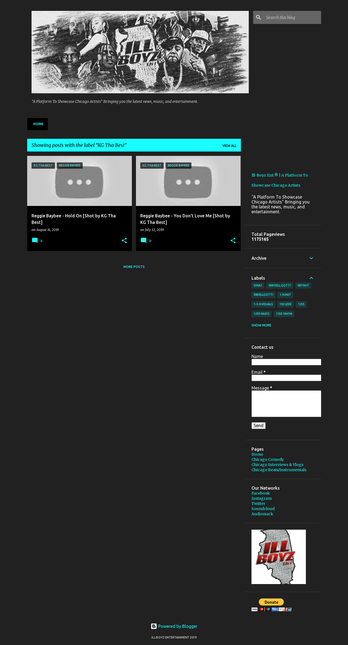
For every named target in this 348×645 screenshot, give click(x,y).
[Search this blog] (292, 17)
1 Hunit (285, 294)
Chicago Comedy (267, 459)
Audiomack (262, 513)
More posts (134, 267)
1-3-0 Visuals (263, 304)
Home (38, 124)
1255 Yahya (284, 313)
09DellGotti (263, 294)
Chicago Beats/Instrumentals (278, 469)
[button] (124, 241)
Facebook (260, 493)
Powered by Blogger (174, 626)
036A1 (258, 285)
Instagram (261, 498)
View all (229, 145)
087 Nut (303, 285)
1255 (301, 304)
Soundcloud (263, 508)
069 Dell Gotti (280, 285)
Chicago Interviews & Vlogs (277, 464)
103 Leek (285, 304)
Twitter (258, 503)
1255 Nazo (261, 313)
